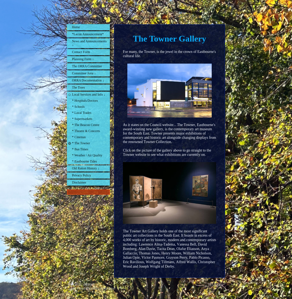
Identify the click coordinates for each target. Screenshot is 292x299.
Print (77, 284)
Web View (214, 284)
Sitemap (89, 284)
